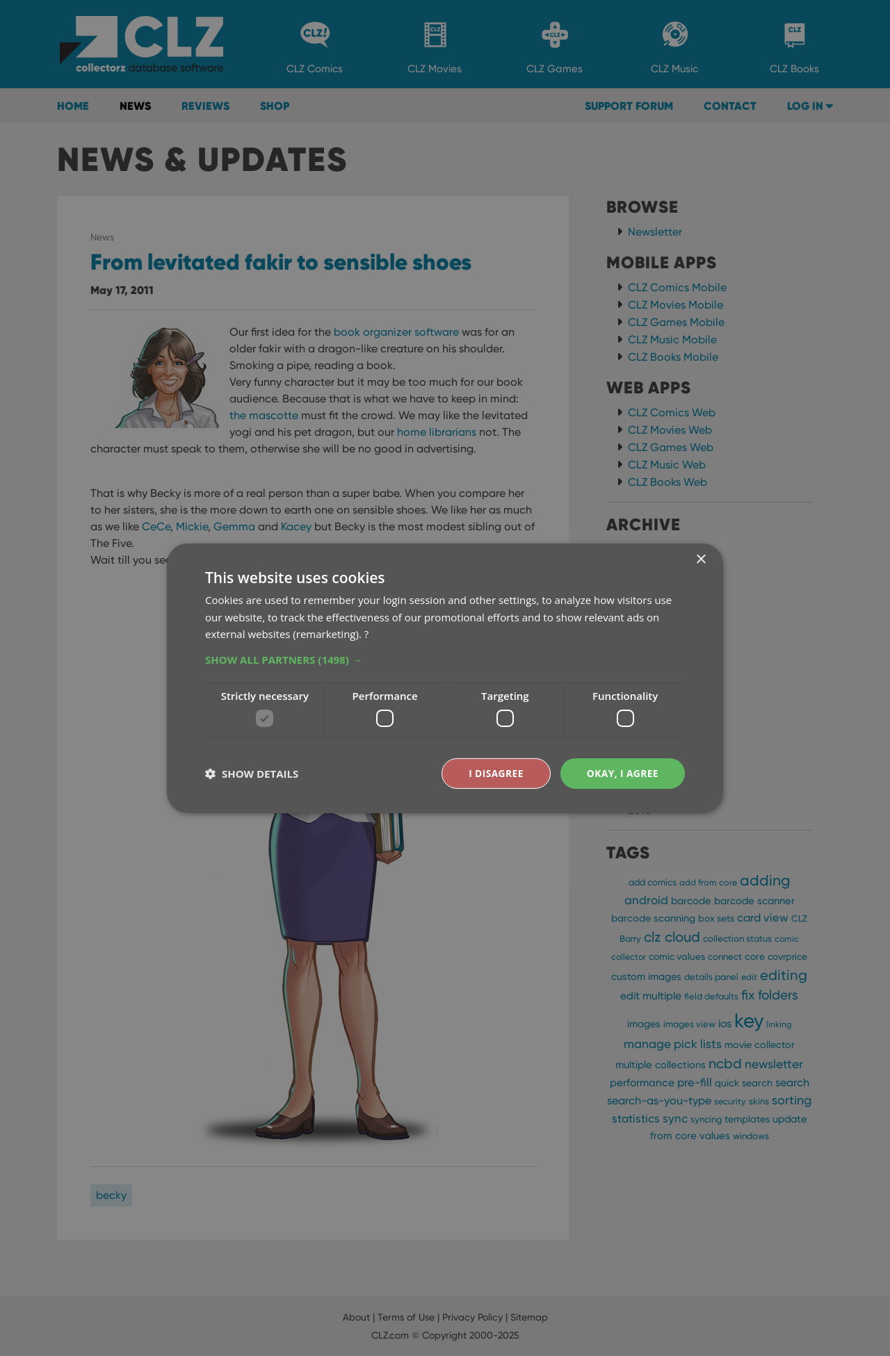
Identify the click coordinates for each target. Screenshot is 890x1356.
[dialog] (445, 678)
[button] (445, 659)
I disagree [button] (495, 772)
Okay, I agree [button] (621, 772)
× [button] (700, 559)
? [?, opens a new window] (366, 634)
